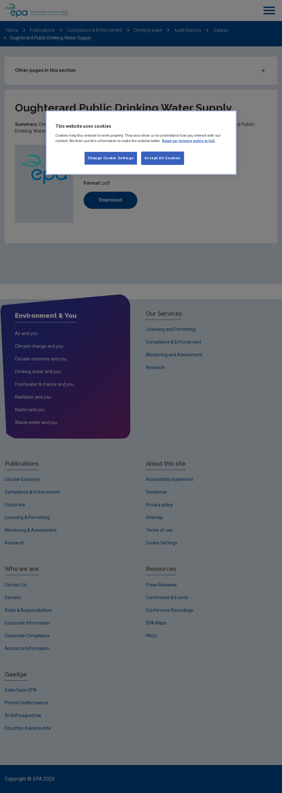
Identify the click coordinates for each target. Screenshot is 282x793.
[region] (141, 143)
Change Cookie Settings (111, 158)
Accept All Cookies (163, 158)
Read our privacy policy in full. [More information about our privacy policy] (188, 141)
